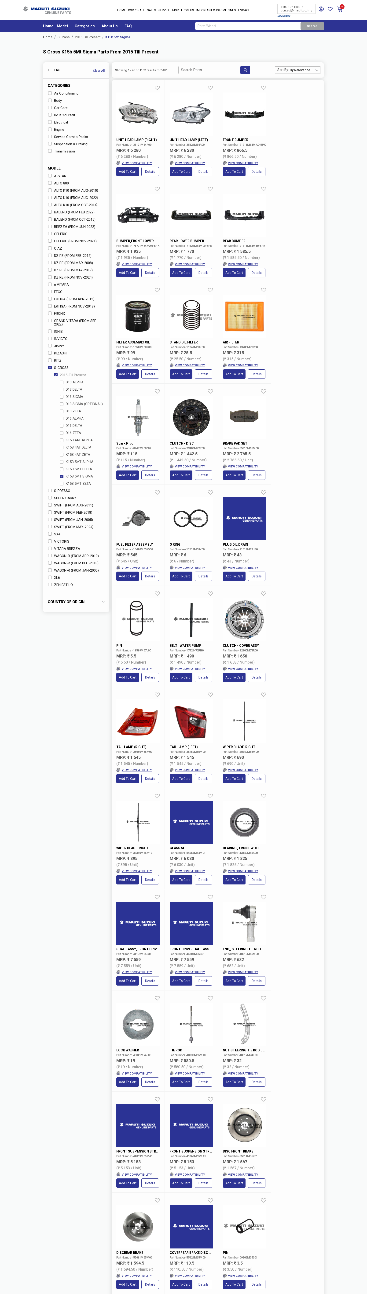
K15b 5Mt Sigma (117, 37)
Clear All (99, 70)
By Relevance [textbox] (300, 70)
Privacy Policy (291, 1285)
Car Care (58, 108)
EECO (55, 292)
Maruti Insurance (229, 1234)
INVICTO (57, 339)
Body (55, 101)
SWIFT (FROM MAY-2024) (70, 527)
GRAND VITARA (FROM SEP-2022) (73, 322)
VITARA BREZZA (64, 549)
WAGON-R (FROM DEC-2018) (73, 563)
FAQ (128, 26)
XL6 (54, 578)
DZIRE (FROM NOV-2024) (70, 277)
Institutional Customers (234, 1263)
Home (121, 10)
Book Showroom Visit (108, 1246)
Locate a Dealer (64, 1246)
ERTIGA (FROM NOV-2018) (71, 306)
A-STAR (57, 176)
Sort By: (283, 69)
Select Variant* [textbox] (125, 1173)
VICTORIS (58, 541)
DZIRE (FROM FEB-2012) (70, 256)
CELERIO (57, 234)
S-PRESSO (59, 491)
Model (62, 26)
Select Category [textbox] (186, 1173)
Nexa (182, 1225)
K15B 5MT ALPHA (76, 462)
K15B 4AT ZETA (75, 455)
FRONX (56, 313)
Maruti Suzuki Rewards (233, 1238)
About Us (110, 26)
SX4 (54, 534)
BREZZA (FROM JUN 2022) (71, 227)
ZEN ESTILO (60, 585)
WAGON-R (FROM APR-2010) (73, 556)
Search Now (303, 1173)
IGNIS (55, 331)
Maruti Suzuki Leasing (233, 1259)
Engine (56, 129)
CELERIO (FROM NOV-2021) (72, 241)
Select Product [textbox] (245, 1173)
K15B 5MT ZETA (75, 483)
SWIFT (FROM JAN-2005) (70, 520)
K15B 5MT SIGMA (76, 476)
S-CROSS (58, 368)
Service (164, 10)
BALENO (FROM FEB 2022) (71, 212)
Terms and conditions (306, 1192)
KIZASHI (57, 353)
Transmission (61, 151)
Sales (151, 10)
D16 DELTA (71, 426)
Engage (244, 10)
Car (134, 1158)
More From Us (183, 10)
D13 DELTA (71, 389)
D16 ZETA (70, 433)
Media (143, 1234)
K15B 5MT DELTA (76, 469)
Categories (85, 26)
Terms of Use (204, 1285)
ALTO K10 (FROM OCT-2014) (73, 205)
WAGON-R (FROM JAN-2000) (73, 570)
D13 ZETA (70, 411)
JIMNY (56, 346)
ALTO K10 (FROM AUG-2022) (73, 198)
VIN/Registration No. (175, 1158)
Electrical (58, 122)
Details (150, 171)
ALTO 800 (58, 183)
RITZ (55, 360)
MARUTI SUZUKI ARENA (194, 1221)
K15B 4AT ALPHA (76, 440)
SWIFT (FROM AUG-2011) (70, 505)
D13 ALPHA (72, 382)
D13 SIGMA (71, 397)
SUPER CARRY (62, 498)
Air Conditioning (63, 93)
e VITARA (58, 285)
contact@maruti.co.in (296, 10)
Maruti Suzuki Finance (233, 1229)
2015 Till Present (87, 37)
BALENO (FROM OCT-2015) (71, 219)
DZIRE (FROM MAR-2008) (70, 263)
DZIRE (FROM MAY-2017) (70, 270)
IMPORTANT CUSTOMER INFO (216, 10)
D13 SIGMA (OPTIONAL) (81, 404)
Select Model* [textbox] (64, 1173)
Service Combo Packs (68, 137)
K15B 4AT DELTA (75, 447)
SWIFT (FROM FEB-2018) (70, 512)
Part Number (224, 1158)
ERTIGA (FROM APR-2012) (71, 299)
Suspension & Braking (68, 144)
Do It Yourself (61, 115)
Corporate (136, 10)
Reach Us (145, 1238)
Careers (143, 1229)
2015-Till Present (70, 375)
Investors (144, 1225)
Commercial (186, 1234)
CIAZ (55, 248)
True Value (185, 1229)
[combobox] (305, 70)
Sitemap (317, 1285)
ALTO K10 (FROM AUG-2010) (73, 190)
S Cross (64, 37)
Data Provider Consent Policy (248, 1285)
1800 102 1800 (292, 7)
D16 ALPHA (72, 418)
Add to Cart (128, 171)
